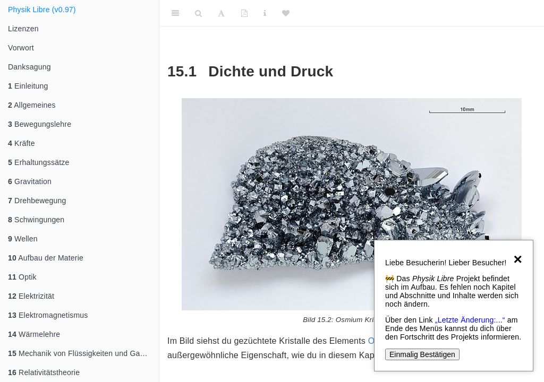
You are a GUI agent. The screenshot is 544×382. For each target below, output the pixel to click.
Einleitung (28, 86)
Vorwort (21, 48)
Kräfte (21, 143)
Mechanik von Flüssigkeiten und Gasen (80, 353)
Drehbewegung (37, 200)
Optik (22, 277)
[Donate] (286, 13)
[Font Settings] (221, 13)
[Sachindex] (265, 13)
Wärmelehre (34, 334)
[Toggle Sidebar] (175, 13)
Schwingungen (36, 219)
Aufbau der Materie (45, 258)
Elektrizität (31, 296)
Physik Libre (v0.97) (42, 9)
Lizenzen (23, 28)
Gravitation (30, 181)
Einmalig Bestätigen (422, 354)
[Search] (198, 13)
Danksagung (29, 67)
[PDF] (244, 13)
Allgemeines (32, 105)
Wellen (23, 239)
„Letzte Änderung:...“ (470, 320)
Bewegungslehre (39, 124)
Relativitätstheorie (44, 372)
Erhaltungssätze (38, 162)
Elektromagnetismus (48, 315)
